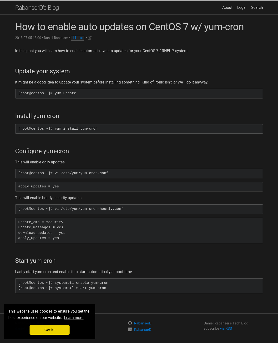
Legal (242, 7)
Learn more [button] (74, 318)
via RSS (226, 328)
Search (257, 7)
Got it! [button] (50, 330)
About (227, 7)
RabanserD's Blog (37, 7)
